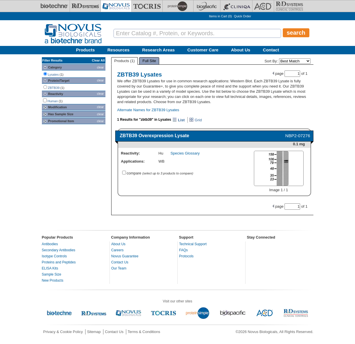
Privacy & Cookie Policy (63, 332)
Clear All (98, 60)
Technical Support (193, 244)
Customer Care (203, 49)
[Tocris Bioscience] (147, 6)
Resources (118, 49)
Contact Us (119, 262)
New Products (53, 280)
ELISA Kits (50, 268)
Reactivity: (130, 153)
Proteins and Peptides (59, 262)
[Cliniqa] (236, 6)
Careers (117, 250)
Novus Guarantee (124, 256)
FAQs (183, 250)
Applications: (133, 161)
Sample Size (51, 274)
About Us (240, 49)
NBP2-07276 (297, 135)
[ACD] (263, 6)
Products (85, 49)
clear (100, 67)
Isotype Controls (54, 256)
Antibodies (50, 244)
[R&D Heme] (289, 6)
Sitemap (94, 332)
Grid (195, 120)
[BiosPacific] (207, 6)
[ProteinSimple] (178, 6)
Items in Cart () (220, 16)
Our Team (118, 268)
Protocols (186, 256)
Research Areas (158, 49)
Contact (271, 49)
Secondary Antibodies (58, 250)
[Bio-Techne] (54, 6)
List (178, 120)
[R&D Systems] (85, 6)
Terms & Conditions (144, 332)
